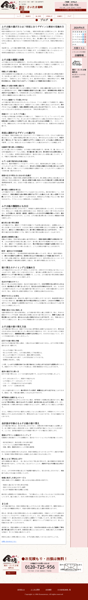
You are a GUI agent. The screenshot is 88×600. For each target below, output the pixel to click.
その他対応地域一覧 (64, 589)
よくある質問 (35, 589)
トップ (19, 16)
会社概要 (48, 589)
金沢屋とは (21, 589)
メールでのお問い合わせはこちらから (70, 10)
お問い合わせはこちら (9, 541)
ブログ (69, 16)
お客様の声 (49, 16)
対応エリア (11, 573)
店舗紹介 (59, 16)
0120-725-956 (70, 5)
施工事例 (38, 16)
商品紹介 (28, 16)
